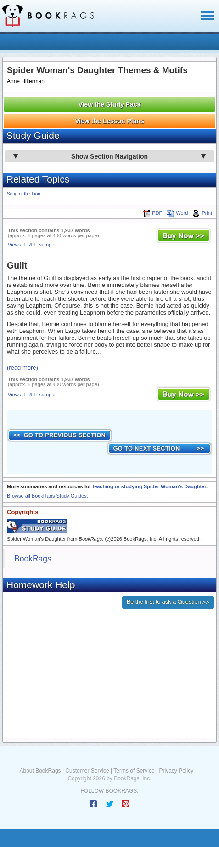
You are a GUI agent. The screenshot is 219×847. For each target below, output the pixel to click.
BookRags (32, 558)
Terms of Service (133, 770)
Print (202, 213)
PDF (152, 213)
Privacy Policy (176, 770)
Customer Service (87, 770)
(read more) (22, 367)
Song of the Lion (23, 193)
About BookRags (40, 770)
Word (177, 213)
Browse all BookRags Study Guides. (47, 495)
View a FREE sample (32, 244)
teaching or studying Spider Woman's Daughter (149, 486)
